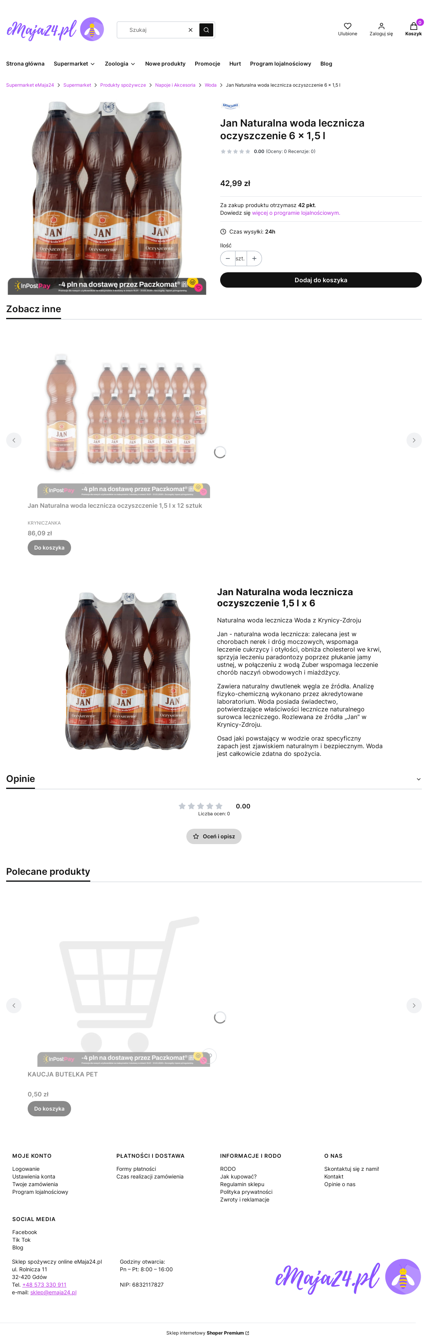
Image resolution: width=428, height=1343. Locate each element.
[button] (206, 29)
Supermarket (77, 85)
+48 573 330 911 (44, 1284)
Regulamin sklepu (242, 1184)
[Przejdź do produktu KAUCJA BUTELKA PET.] (124, 980)
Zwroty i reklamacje (244, 1199)
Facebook (24, 1232)
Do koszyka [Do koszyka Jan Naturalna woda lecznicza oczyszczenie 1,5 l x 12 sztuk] (49, 547)
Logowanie (26, 1168)
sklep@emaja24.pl (53, 1292)
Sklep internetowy (205, 1333)
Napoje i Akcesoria (175, 85)
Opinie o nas (339, 1184)
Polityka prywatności (246, 1191)
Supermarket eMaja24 (30, 85)
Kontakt (333, 1176)
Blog (17, 1247)
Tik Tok (21, 1239)
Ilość (226, 245)
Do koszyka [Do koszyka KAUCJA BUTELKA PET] (49, 1108)
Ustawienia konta (33, 1176)
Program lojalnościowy (40, 1191)
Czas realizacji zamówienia (150, 1176)
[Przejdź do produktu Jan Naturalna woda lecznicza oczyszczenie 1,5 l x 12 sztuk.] (124, 412)
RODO (228, 1168)
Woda (211, 85)
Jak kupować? (238, 1176)
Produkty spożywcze (123, 85)
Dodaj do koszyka (321, 280)
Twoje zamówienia (35, 1184)
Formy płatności (136, 1168)
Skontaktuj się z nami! (351, 1168)
